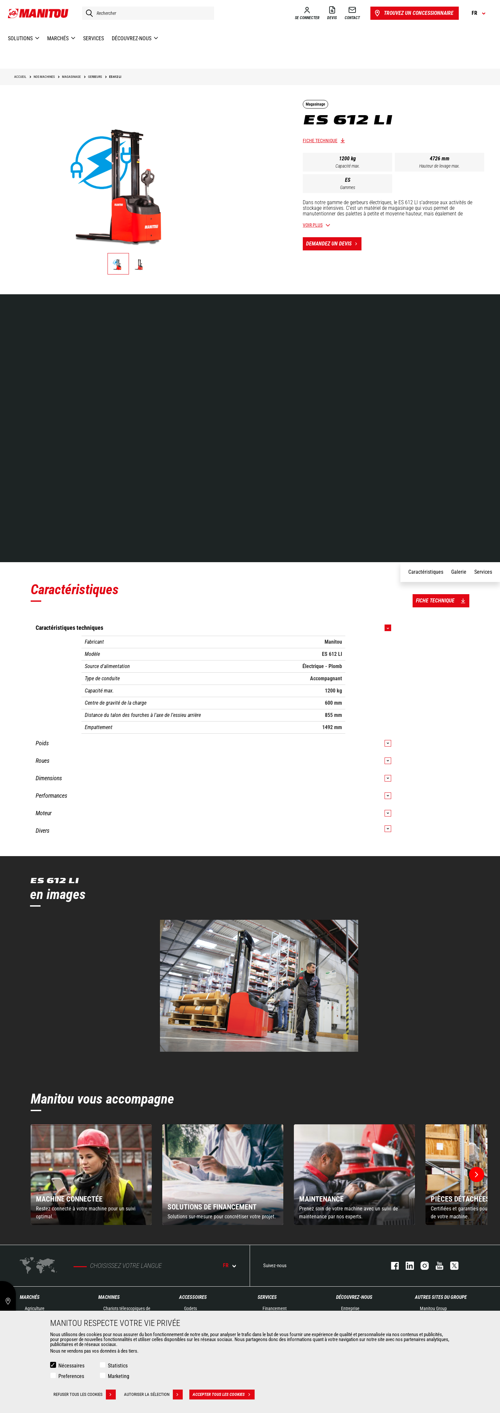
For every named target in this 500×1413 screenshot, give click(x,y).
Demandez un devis (333, 243)
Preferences (71, 1376)
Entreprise (350, 1308)
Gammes (347, 187)
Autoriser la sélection (153, 1394)
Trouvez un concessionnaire (413, 13)
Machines (109, 1297)
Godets (190, 1308)
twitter (451, 1266)
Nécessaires (71, 1366)
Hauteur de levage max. (439, 166)
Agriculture (35, 1308)
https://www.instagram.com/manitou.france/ (421, 1266)
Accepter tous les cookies (224, 1394)
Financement (275, 1308)
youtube (436, 1266)
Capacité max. (347, 166)
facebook (391, 1266)
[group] (91, 1174)
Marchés (30, 1297)
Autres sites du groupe (441, 1297)
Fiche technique (320, 140)
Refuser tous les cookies (84, 1394)
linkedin (406, 1266)
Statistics (118, 1366)
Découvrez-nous (354, 1297)
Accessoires (193, 1297)
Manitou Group (433, 1308)
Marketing (118, 1376)
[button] (476, 1174)
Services (267, 1297)
